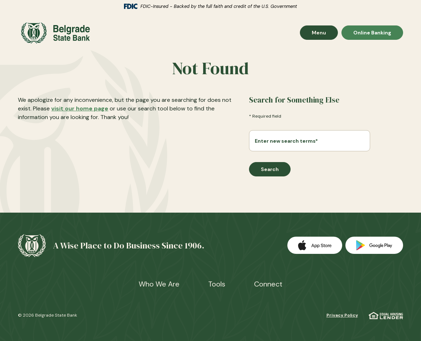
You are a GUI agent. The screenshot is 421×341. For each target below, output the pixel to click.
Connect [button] (268, 284)
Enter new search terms (286, 143)
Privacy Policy (342, 315)
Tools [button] (216, 284)
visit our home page (79, 110)
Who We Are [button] (159, 284)
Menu (324, 33)
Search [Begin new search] (270, 171)
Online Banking (372, 33)
